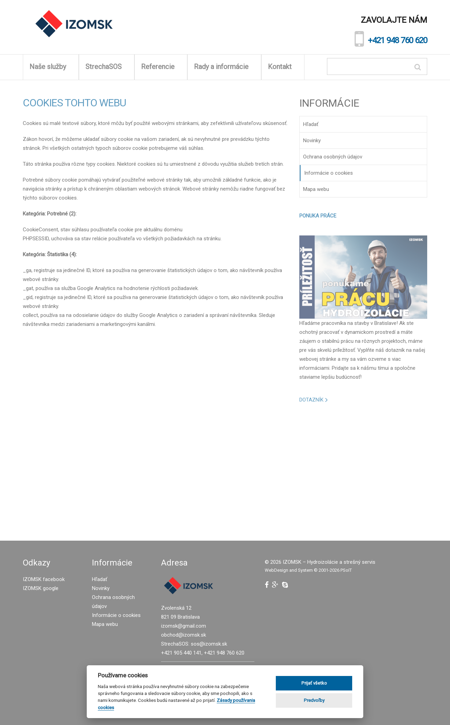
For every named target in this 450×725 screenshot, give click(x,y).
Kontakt (283, 66)
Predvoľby (314, 700)
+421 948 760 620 (397, 40)
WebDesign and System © (308, 570)
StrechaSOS (106, 66)
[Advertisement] (363, 468)
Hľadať (310, 124)
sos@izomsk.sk (209, 644)
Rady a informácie (224, 66)
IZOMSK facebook (44, 579)
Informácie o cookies (328, 173)
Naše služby (50, 66)
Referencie (161, 66)
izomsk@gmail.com (183, 626)
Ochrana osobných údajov (332, 157)
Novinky (312, 140)
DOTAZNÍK (311, 399)
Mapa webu (316, 189)
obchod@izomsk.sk (183, 635)
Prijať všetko (314, 683)
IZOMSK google (40, 588)
